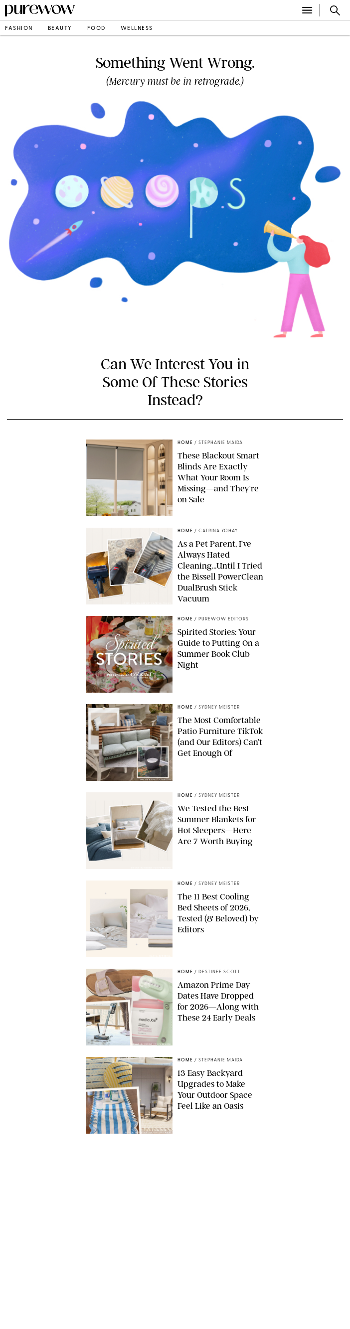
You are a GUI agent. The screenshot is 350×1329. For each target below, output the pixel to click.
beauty (60, 28)
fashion (19, 28)
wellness (137, 28)
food (96, 28)
